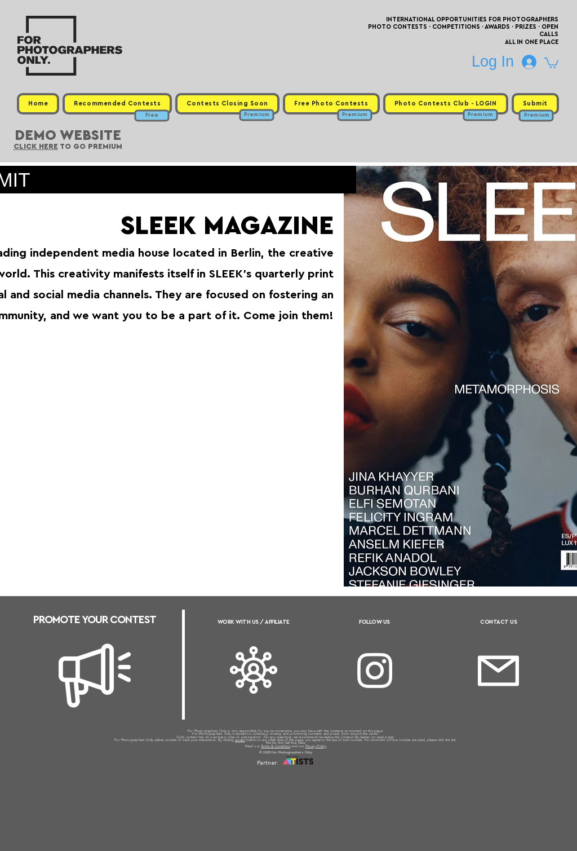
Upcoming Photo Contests (225, 777)
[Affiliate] (253, 670)
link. (454, 740)
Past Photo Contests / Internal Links (325, 777)
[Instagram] (374, 670)
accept (240, 740)
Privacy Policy (316, 746)
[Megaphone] (95, 676)
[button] (551, 62)
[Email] (498, 670)
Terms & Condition (275, 746)
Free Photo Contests (270, 777)
